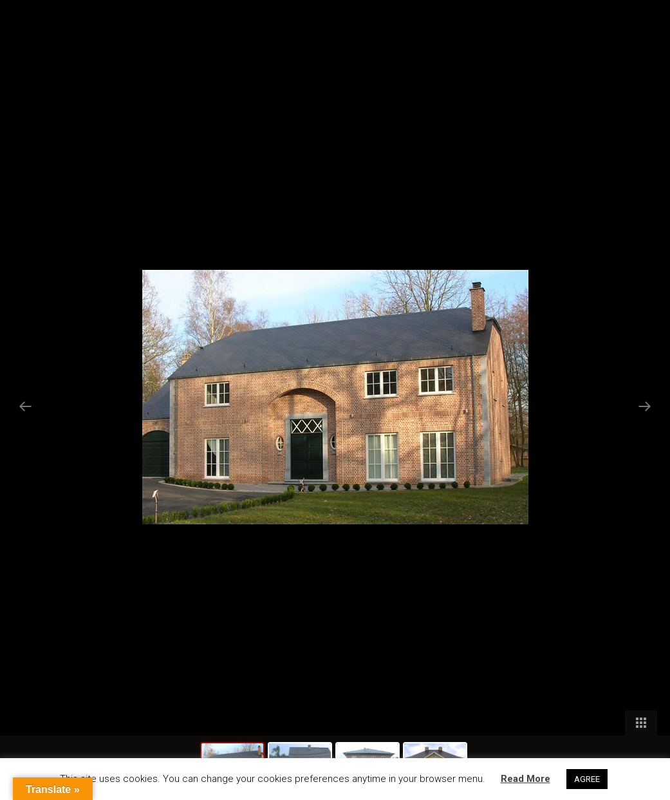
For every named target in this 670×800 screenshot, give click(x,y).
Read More (525, 779)
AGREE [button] (587, 779)
